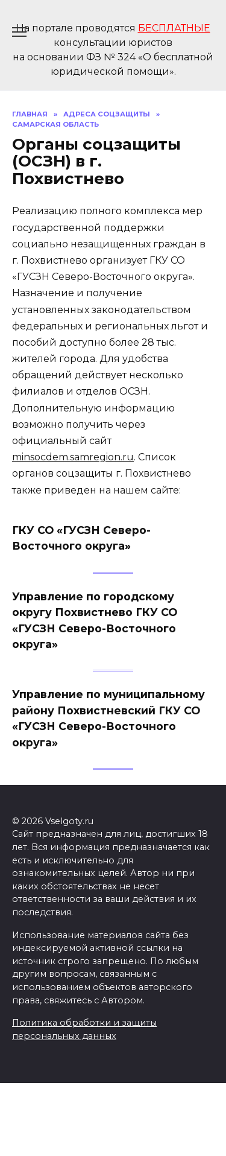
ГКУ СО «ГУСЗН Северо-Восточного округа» (81, 538)
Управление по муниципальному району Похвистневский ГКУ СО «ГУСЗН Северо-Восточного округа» (108, 718)
